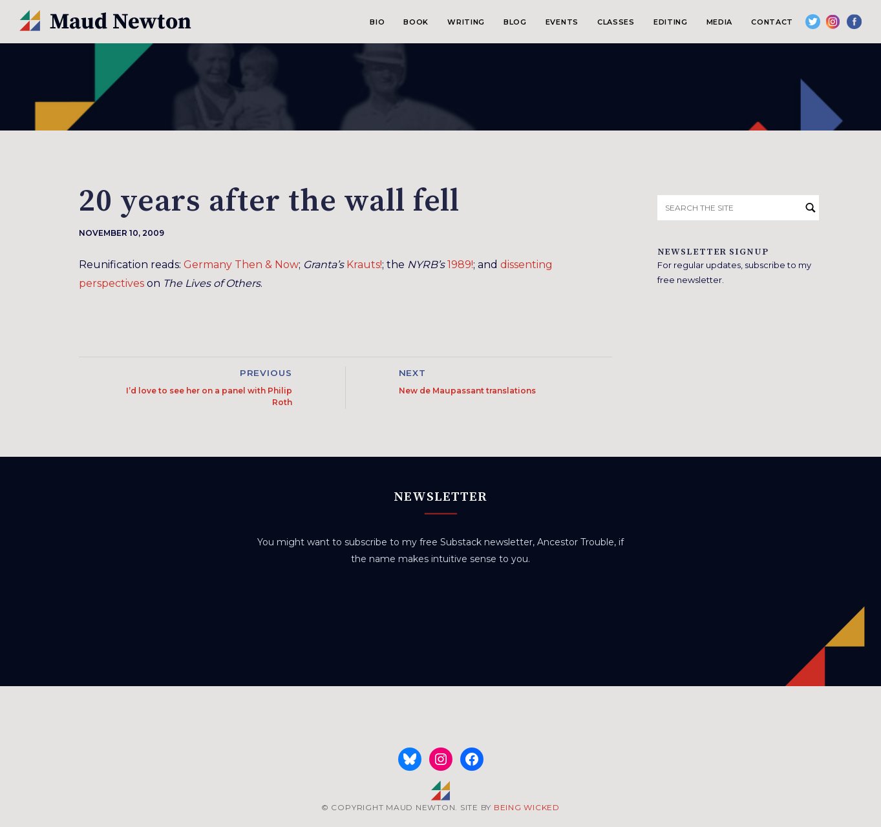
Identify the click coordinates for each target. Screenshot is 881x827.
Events (562, 21)
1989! (460, 264)
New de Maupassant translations (467, 390)
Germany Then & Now (241, 264)
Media (719, 21)
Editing (670, 21)
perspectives (111, 283)
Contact (772, 21)
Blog (515, 21)
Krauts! (364, 264)
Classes (616, 21)
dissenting (526, 264)
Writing (466, 21)
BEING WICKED (527, 807)
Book (416, 21)
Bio (377, 21)
